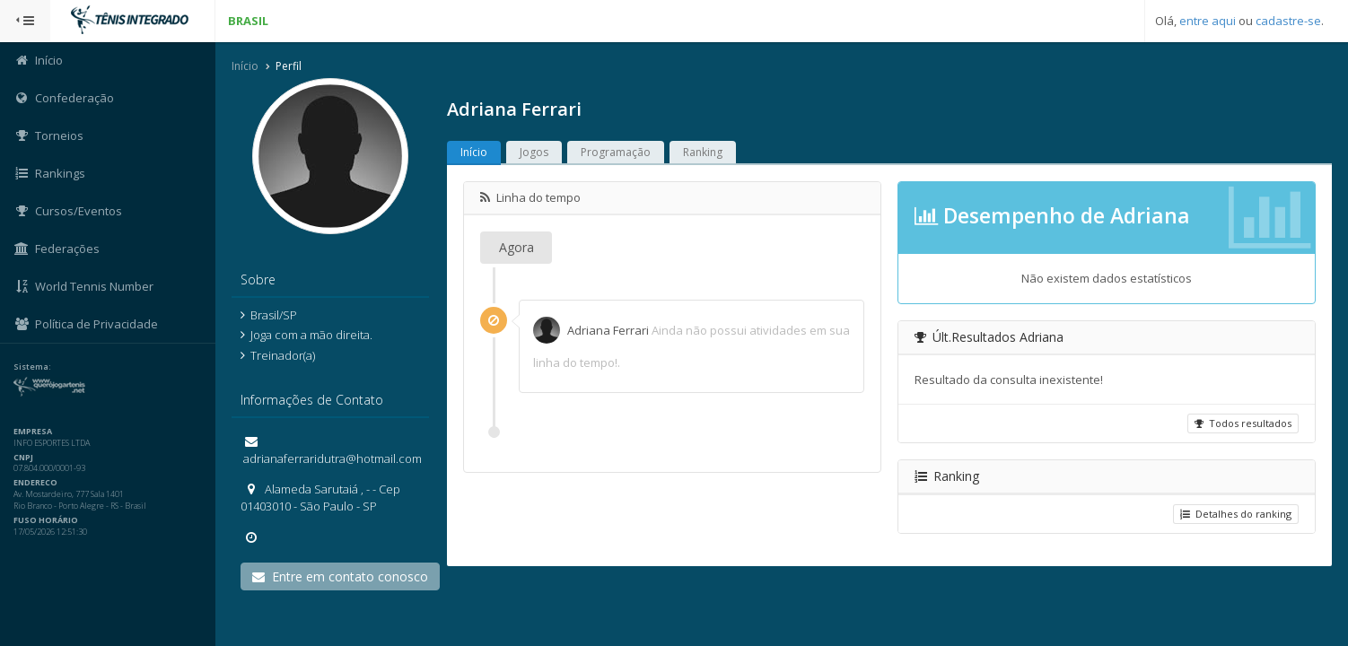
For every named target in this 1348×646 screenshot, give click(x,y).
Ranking (702, 152)
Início (245, 66)
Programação (616, 152)
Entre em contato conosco (340, 576)
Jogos (534, 152)
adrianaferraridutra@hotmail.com (331, 458)
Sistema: (32, 367)
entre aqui (1207, 21)
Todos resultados (1243, 423)
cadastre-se (1288, 21)
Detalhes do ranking (1235, 513)
